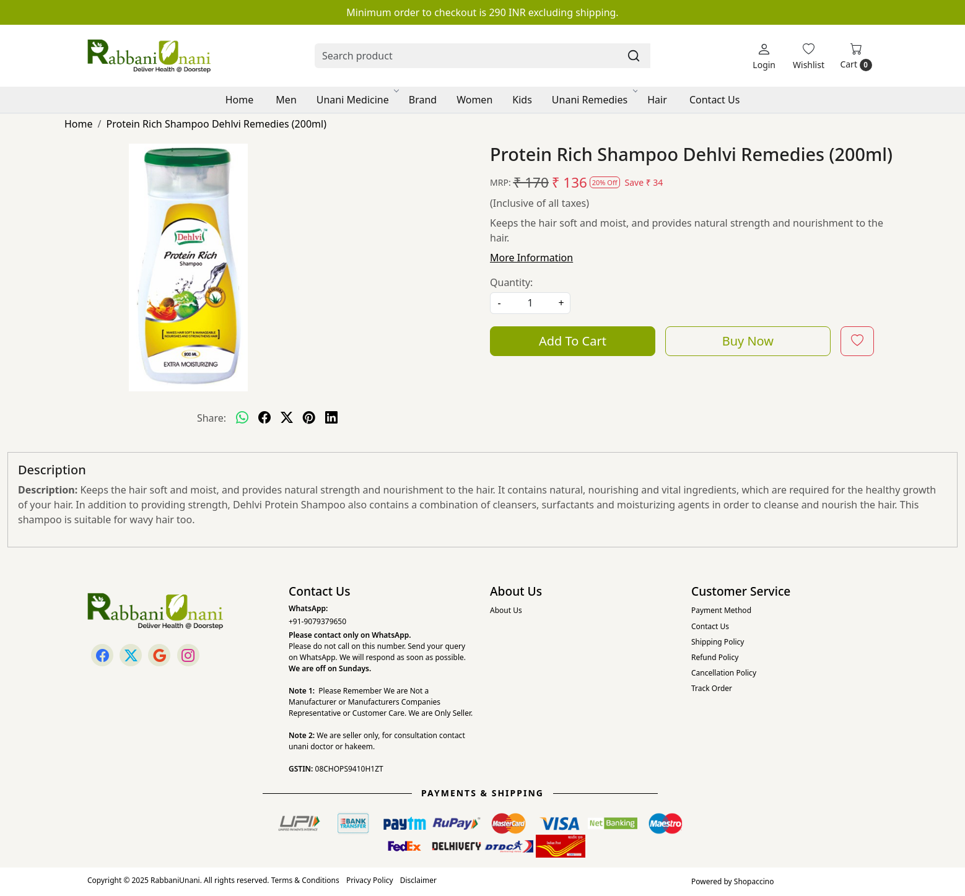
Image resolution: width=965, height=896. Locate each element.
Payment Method (721, 610)
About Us (506, 610)
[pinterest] (309, 418)
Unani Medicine (357, 100)
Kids (522, 100)
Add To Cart (572, 341)
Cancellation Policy (723, 673)
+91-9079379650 (317, 621)
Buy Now (748, 341)
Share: (211, 418)
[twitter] (287, 418)
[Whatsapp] (242, 418)
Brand (423, 100)
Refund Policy (714, 657)
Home (239, 100)
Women (474, 100)
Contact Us (714, 100)
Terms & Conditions (305, 880)
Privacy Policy (369, 880)
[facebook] (264, 418)
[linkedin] (331, 418)
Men (286, 100)
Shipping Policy (717, 642)
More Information (531, 257)
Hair (657, 100)
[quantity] (530, 303)
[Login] (764, 56)
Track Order (711, 688)
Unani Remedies (594, 100)
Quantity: (511, 282)
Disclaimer (418, 880)
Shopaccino (754, 881)
